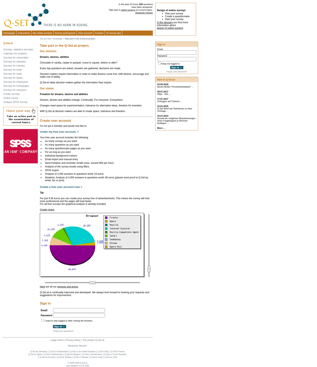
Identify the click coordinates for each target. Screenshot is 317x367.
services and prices (67, 286)
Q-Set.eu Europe (47, 357)
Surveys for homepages (16, 86)
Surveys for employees (15, 81)
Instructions (24, 33)
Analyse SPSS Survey (15, 102)
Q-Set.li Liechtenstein (92, 354)
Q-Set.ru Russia (81, 357)
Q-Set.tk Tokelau (64, 357)
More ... (161, 128)
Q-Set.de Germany (38, 351)
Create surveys (11, 94)
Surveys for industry (14, 65)
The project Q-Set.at (93, 340)
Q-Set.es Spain (35, 354)
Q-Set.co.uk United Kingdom (83, 351)
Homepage (9, 33)
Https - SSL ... (164, 94)
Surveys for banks (13, 77)
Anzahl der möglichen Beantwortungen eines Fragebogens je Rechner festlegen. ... (176, 120)
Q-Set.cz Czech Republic (115, 354)
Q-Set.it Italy (103, 351)
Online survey (10, 98)
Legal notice (57, 340)
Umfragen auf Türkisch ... (169, 101)
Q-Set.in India (96, 357)
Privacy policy (73, 340)
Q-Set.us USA (111, 357)
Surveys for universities (16, 57)
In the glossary (165, 22)
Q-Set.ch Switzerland (58, 351)
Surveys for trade (12, 69)
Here (42, 286)
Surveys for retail (12, 73)
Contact (99, 33)
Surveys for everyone (14, 90)
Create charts (47, 209)
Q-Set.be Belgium (73, 354)
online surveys (128, 10)
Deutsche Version (144, 13)
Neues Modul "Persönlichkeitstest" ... (175, 87)
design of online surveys (170, 28)
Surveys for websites (14, 61)
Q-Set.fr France (118, 351)
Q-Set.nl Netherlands (53, 354)
